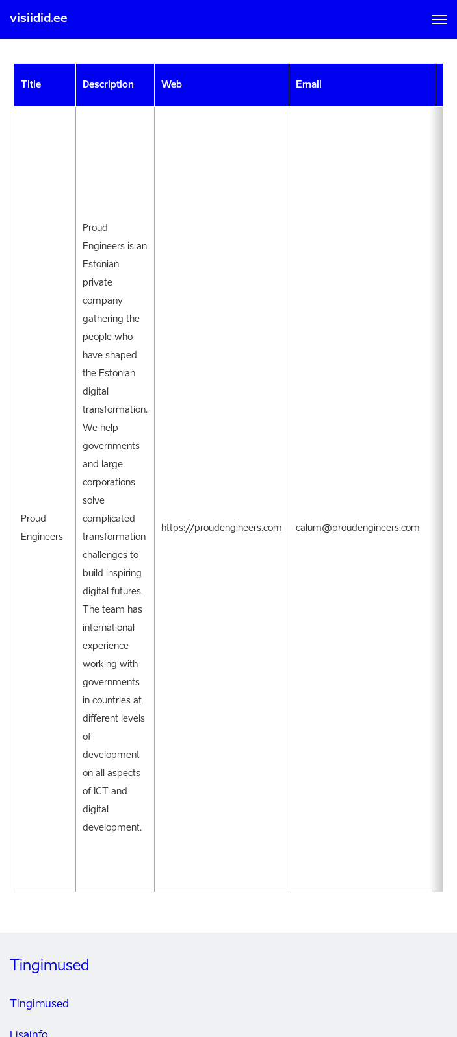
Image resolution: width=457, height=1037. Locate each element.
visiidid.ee (39, 19)
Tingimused (39, 1004)
